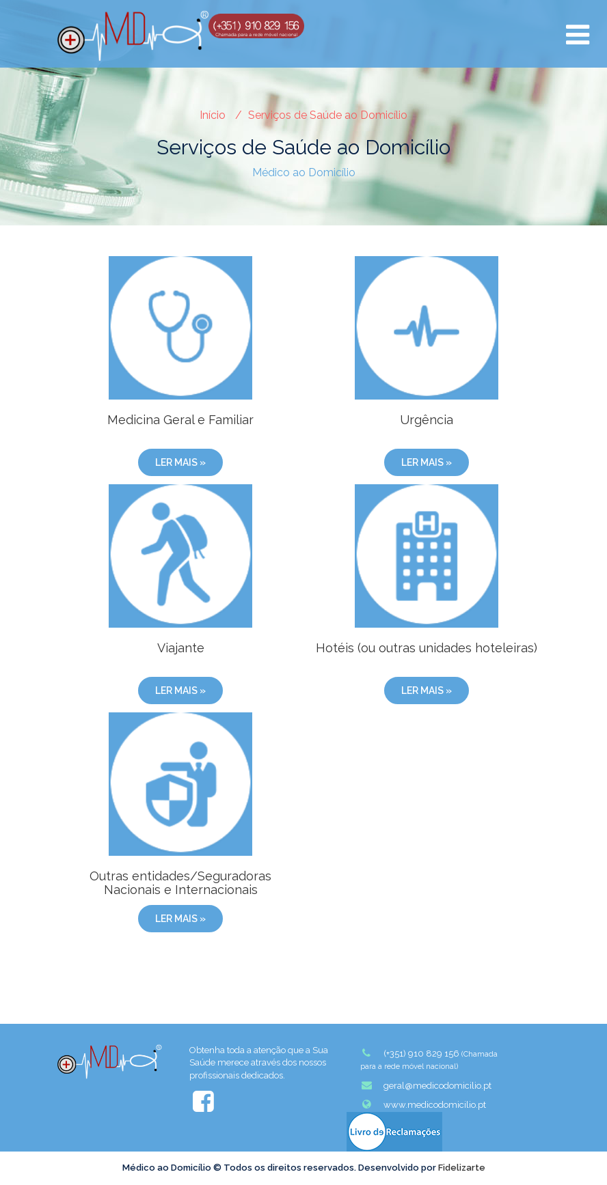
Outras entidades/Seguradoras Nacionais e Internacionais (180, 883)
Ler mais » (180, 462)
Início (213, 115)
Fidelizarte (461, 1167)
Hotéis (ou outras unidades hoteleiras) (426, 648)
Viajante (180, 648)
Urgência (426, 420)
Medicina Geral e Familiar (180, 420)
